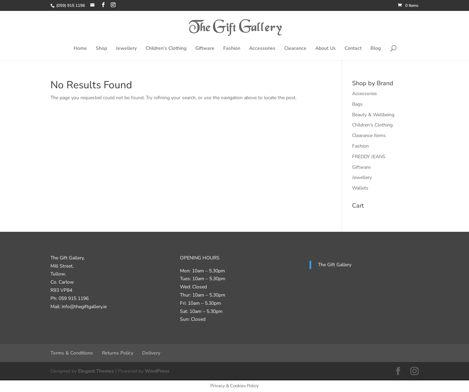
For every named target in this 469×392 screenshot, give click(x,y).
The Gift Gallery (334, 264)
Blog (375, 48)
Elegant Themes (96, 371)
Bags (357, 104)
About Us (325, 48)
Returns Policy (117, 353)
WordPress (157, 371)
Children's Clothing (372, 125)
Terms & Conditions (71, 353)
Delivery (151, 353)
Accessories (262, 48)
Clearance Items (369, 135)
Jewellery (126, 48)
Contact (353, 48)
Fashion (231, 48)
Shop (101, 48)
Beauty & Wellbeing (373, 114)
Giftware (204, 48)
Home (80, 48)
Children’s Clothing (166, 48)
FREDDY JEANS (368, 156)
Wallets (360, 188)
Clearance (295, 48)
